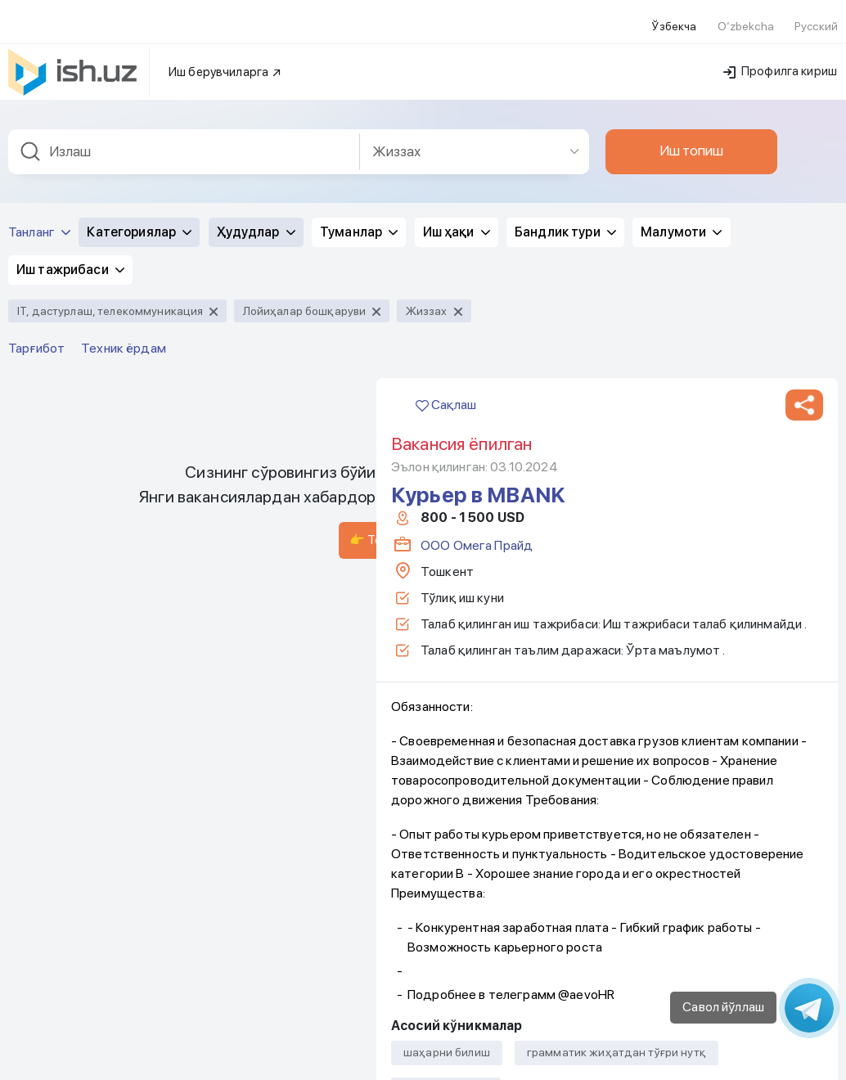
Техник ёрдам (123, 120)
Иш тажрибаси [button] (70, 41)
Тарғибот (36, 120)
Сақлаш (446, 176)
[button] (804, 176)
